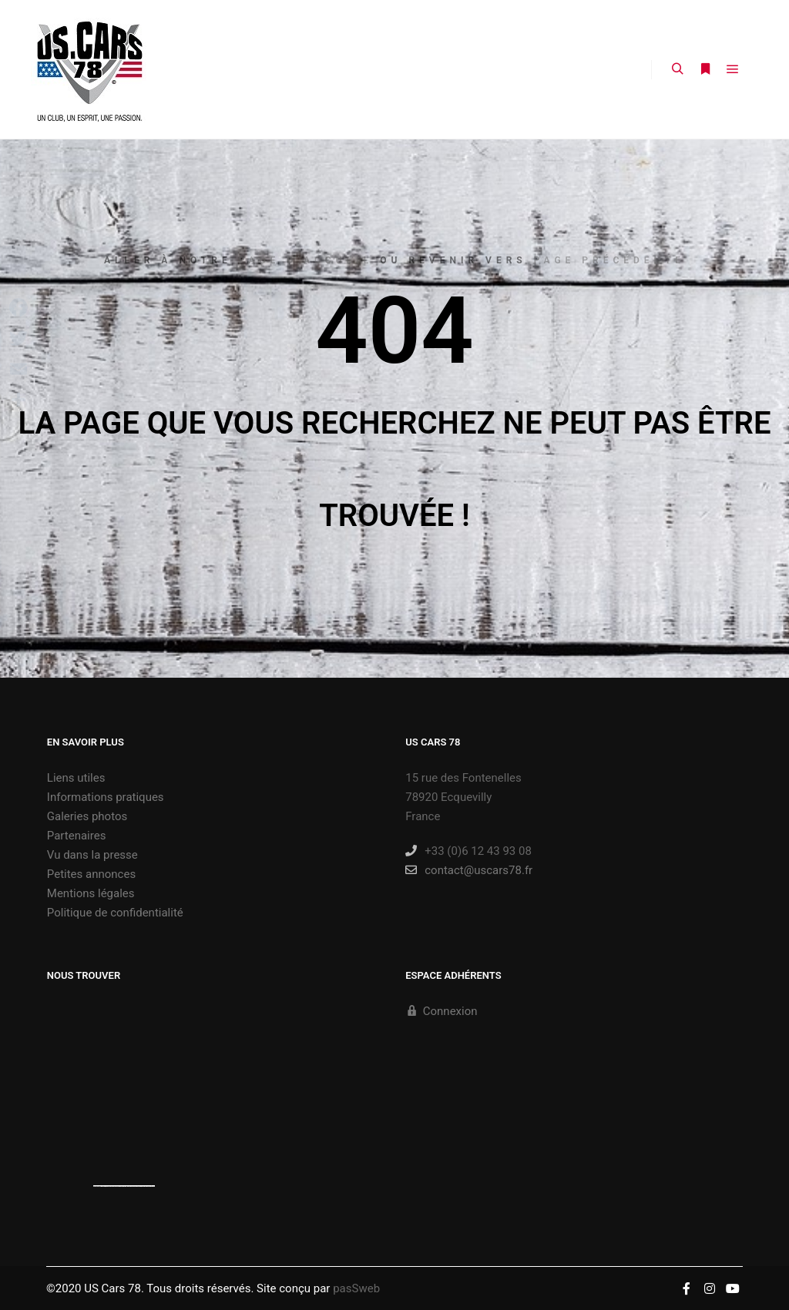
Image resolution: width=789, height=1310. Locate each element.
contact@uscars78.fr (468, 870)
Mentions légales (91, 893)
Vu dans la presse (92, 855)
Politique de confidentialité (115, 913)
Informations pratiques (105, 797)
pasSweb (356, 1288)
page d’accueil (306, 260)
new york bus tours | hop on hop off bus (141, 1186)
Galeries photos (87, 816)
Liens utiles (76, 778)
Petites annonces (91, 874)
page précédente (609, 260)
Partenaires (76, 836)
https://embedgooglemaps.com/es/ (114, 1186)
